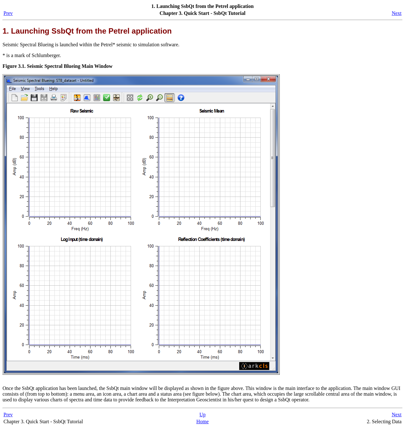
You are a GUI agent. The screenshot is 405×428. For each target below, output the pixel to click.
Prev (8, 13)
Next (397, 13)
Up (202, 414)
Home (202, 421)
